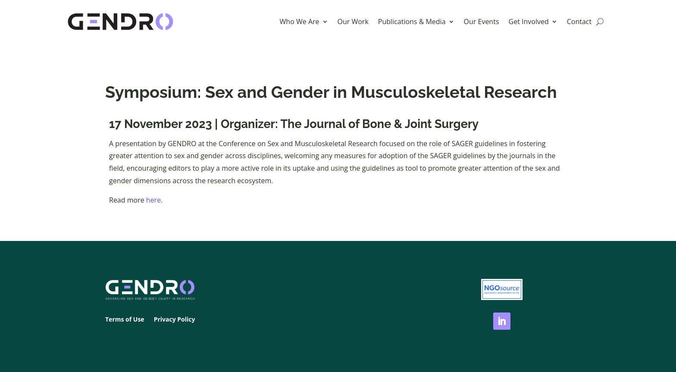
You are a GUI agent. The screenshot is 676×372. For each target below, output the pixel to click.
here (153, 200)
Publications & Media (412, 21)
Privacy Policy (174, 319)
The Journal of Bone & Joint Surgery (379, 124)
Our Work (353, 21)
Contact (579, 21)
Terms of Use (124, 319)
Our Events (481, 21)
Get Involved (529, 21)
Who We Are (299, 21)
